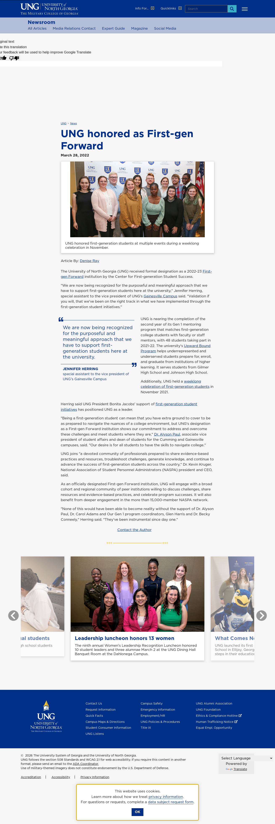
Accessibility (61, 777)
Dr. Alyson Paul (167, 434)
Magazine (139, 28)
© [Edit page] (22, 755)
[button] (245, 9)
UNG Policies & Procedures (160, 722)
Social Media (165, 28)
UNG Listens (95, 734)
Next (258, 613)
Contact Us (94, 703)
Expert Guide (113, 28)
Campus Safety (152, 703)
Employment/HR (153, 716)
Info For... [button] (145, 8)
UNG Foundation (208, 709)
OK (137, 811)
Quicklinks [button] (171, 8)
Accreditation (31, 777)
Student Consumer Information (108, 728)
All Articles (37, 28)
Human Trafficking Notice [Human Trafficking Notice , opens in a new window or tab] (214, 722)
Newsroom (41, 22)
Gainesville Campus (160, 296)
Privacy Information (95, 777)
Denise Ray (89, 260)
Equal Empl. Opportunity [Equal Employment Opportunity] (214, 728)
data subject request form (170, 801)
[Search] (232, 8)
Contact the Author (134, 529)
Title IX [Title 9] (146, 728)
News (73, 123)
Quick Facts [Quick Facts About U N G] (94, 716)
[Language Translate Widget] (247, 758)
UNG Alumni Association (214, 703)
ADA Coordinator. (86, 764)
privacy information (166, 796)
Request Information (101, 709)
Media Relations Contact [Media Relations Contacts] (74, 28)
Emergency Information (158, 709)
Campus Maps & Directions (105, 722)
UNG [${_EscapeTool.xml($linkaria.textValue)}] (63, 123)
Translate (236, 769)
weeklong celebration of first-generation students (175, 384)
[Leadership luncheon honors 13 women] (137, 594)
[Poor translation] (14, 58)
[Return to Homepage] (46, 715)
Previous (10, 613)
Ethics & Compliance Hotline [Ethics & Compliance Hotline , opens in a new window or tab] (217, 716)
